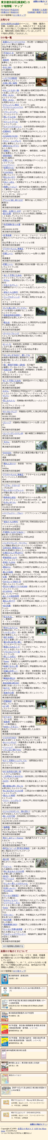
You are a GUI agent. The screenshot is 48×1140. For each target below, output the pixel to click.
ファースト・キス (12, 903)
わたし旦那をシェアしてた (15, 760)
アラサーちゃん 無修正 (13, 249)
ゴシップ (7, 422)
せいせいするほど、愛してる (17, 355)
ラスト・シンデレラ (12, 141)
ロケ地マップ (19, 15)
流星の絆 (8, 370)
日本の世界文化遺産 (10, 24)
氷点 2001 (7, 67)
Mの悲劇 (7, 606)
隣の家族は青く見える (13, 786)
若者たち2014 (9, 562)
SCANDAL (7, 591)
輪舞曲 (7, 827)
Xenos (6, 661)
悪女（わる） (9, 95)
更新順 (36, 10)
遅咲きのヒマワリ (11, 146)
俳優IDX (5, 12)
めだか (7, 688)
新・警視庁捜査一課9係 (14, 365)
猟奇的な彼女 (10, 497)
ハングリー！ (9, 165)
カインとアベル (11, 122)
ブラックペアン (11, 112)
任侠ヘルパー (10, 888)
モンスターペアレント (14, 490)
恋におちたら (9, 400)
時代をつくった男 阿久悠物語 (16, 848)
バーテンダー (10, 632)
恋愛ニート (8, 160)
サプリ (6, 396)
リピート (8, 866)
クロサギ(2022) (9, 737)
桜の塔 (6, 859)
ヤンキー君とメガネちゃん (16, 883)
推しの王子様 (9, 816)
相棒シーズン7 (10, 187)
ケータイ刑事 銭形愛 (13, 929)
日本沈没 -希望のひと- (13, 548)
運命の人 (7, 567)
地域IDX (14, 12)
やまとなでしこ (11, 285)
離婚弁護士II (9, 678)
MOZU (6, 876)
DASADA (7, 453)
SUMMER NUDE (10, 136)
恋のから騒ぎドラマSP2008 (15, 586)
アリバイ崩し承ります (13, 200)
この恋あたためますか (13, 776)
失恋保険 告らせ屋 (12, 224)
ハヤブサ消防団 (10, 78)
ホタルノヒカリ (11, 900)
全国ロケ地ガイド (26, 1129)
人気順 (44, 10)
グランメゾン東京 (11, 105)
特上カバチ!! (9, 177)
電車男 (6, 60)
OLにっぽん (9, 182)
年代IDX (5, 10)
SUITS (5, 781)
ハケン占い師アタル (12, 750)
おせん (6, 391)
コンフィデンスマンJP (13, 433)
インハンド (8, 747)
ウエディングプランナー (15, 934)
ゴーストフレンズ (11, 333)
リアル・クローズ (12, 485)
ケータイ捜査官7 (11, 895)
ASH (36, 1129)
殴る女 (7, 322)
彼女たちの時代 (11, 292)
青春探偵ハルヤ (10, 557)
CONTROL (8, 172)
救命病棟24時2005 (11, 683)
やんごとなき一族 (11, 90)
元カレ (7, 280)
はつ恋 (6, 706)
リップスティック (12, 297)
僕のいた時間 (9, 795)
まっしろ (7, 344)
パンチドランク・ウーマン (15, 543)
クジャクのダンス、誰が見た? (16, 811)
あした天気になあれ (13, 275)
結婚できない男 (11, 666)
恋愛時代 (7, 131)
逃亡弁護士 (9, 637)
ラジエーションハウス (13, 107)
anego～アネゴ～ (11, 727)
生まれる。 (9, 617)
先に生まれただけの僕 (13, 791)
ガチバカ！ (9, 915)
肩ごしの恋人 (10, 656)
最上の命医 (8, 572)
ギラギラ (8, 717)
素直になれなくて (12, 647)
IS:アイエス (9, 878)
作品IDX (14, 10)
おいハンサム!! (9, 742)
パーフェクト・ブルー (13, 513)
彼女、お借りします (12, 211)
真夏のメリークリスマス (14, 42)
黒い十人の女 (10, 117)
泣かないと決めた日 (12, 582)
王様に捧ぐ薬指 (10, 83)
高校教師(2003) (10, 924)
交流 (45, 12)
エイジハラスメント (13, 126)
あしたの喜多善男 (11, 596)
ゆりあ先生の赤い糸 (12, 771)
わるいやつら (10, 502)
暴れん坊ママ (10, 464)
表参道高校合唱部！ (13, 315)
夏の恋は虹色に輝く (13, 642)
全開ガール (9, 168)
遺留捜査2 (7, 155)
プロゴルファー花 (12, 652)
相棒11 (7, 151)
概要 (39, 12)
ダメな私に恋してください (15, 308)
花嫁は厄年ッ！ (11, 671)
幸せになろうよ (11, 628)
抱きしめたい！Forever (13, 838)
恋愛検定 (8, 701)
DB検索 (31, 12)
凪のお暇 (7, 213)
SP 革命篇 (7, 235)
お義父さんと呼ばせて (13, 553)
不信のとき (9, 53)
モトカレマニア (10, 411)
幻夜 (5, 577)
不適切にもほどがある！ (14, 532)
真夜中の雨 (9, 693)
